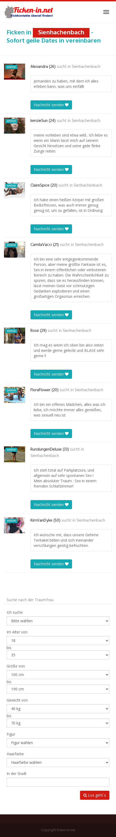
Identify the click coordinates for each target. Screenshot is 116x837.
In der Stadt (16, 773)
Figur (11, 734)
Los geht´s (94, 795)
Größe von (16, 666)
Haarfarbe (15, 753)
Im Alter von (17, 631)
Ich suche (15, 612)
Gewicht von (17, 700)
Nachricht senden (51, 104)
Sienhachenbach (86, 67)
